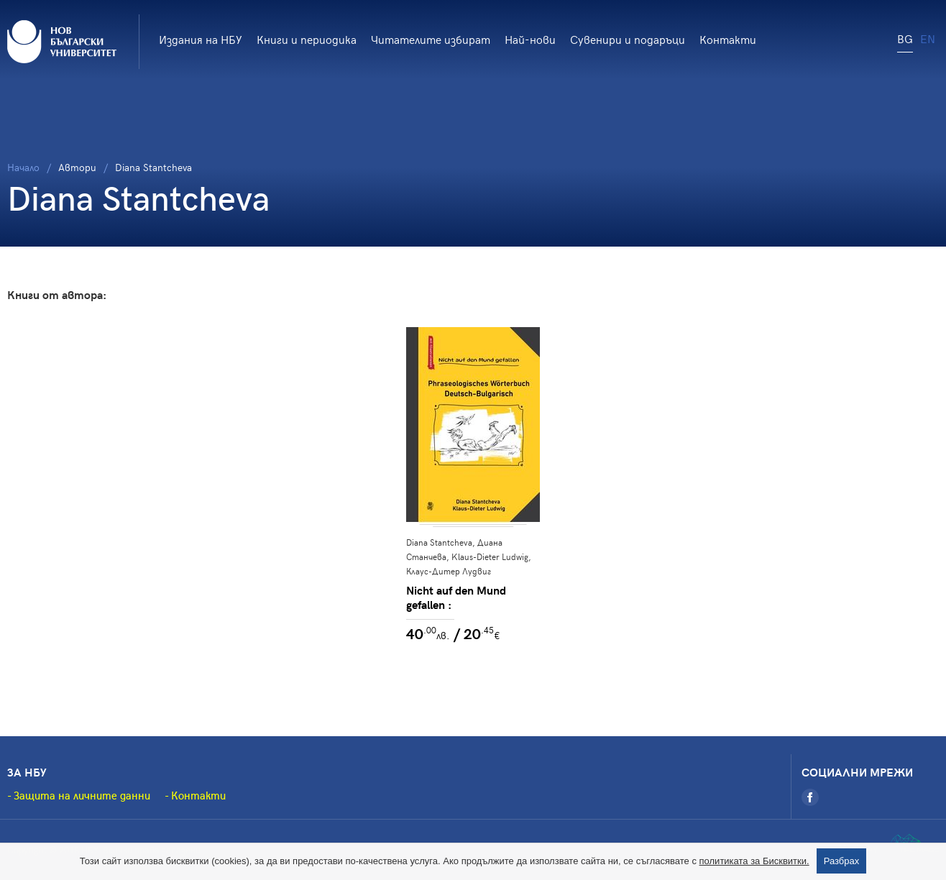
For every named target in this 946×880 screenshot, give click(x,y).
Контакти (727, 39)
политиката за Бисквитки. (754, 861)
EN (927, 38)
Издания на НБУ (200, 39)
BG (905, 38)
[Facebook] (810, 797)
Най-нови (530, 39)
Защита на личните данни (82, 795)
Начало (23, 167)
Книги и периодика (307, 39)
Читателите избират (430, 39)
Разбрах (842, 861)
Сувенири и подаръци (627, 39)
